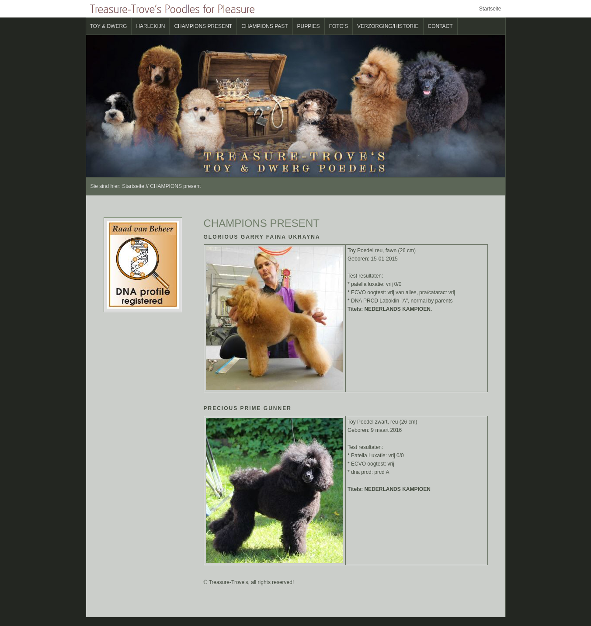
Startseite (490, 9)
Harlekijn (150, 26)
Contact (440, 26)
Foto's (338, 26)
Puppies (308, 26)
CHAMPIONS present (203, 26)
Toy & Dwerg (108, 26)
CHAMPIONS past (264, 26)
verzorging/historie (387, 26)
